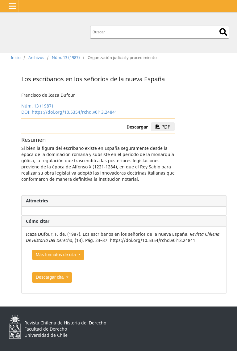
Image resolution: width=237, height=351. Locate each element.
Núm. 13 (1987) (66, 57)
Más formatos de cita (56, 254)
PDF (163, 127)
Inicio (16, 57)
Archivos (36, 57)
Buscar (223, 32)
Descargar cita (50, 277)
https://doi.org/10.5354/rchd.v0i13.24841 (74, 112)
